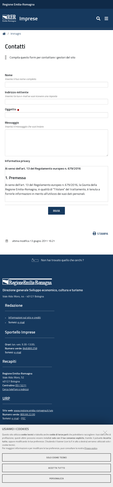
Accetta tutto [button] (56, 468)
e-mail (21, 322)
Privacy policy (91, 448)
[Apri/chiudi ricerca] (99, 18)
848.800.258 (30, 348)
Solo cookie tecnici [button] (56, 457)
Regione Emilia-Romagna (18, 4)
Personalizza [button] (56, 478)
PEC (23, 418)
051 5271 (20, 385)
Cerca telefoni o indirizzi (15, 389)
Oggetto (12, 109)
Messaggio (24, 124)
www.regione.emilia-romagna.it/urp (33, 410)
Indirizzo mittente (31, 94)
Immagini (16, 34)
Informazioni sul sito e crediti (24, 317)
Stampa (100, 233)
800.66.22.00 (27, 414)
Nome (20, 77)
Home (4, 33)
